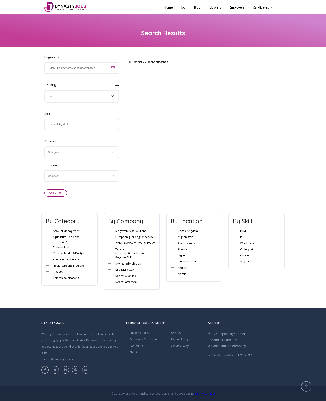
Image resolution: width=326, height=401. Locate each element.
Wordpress (247, 243)
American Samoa (188, 261)
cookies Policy (180, 346)
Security (176, 333)
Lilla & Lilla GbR (124, 269)
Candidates (261, 7)
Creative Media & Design (68, 253)
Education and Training (67, 259)
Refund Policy (179, 339)
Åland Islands (186, 243)
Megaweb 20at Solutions (130, 231)
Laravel (244, 255)
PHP (242, 237)
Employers (237, 7)
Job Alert (215, 7)
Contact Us (136, 346)
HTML (243, 231)
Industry (58, 272)
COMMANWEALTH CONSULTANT (135, 243)
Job (183, 7)
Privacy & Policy (139, 333)
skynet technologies (128, 263)
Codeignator (248, 249)
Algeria (182, 255)
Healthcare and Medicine (69, 265)
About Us (135, 352)
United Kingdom (188, 231)
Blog (197, 7)
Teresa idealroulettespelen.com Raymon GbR (130, 253)
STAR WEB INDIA (205, 393)
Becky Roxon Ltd (125, 276)
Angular (245, 261)
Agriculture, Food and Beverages (66, 239)
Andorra (183, 268)
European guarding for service (134, 237)
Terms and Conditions (143, 339)
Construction (61, 247)
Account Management (66, 231)
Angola (182, 274)
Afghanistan (185, 237)
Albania (182, 249)
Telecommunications (66, 278)
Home (168, 7)
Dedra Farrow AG (126, 282)
